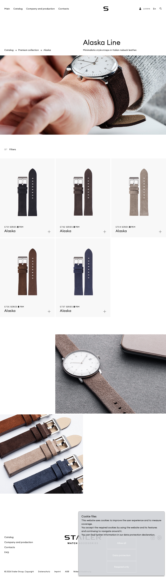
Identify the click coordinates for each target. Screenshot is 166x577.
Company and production (40, 8)
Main (7, 8)
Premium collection (28, 50)
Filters (12, 149)
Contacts (63, 8)
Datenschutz (44, 572)
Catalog (18, 8)
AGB (67, 572)
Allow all (121, 543)
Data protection (122, 555)
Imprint (57, 572)
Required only (121, 566)
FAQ (6, 552)
